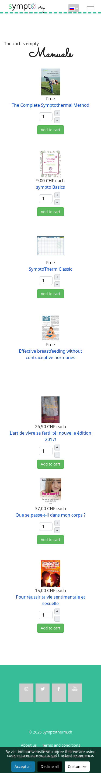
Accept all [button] (23, 766)
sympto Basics (50, 187)
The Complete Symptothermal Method (50, 105)
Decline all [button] (50, 766)
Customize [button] (77, 766)
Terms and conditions (61, 745)
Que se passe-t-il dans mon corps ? (51, 515)
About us (29, 745)
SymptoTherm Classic (50, 269)
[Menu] (90, 8)
